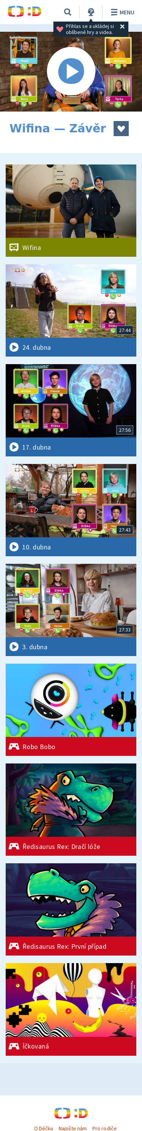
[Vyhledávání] (67, 12)
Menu (121, 12)
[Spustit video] (71, 72)
